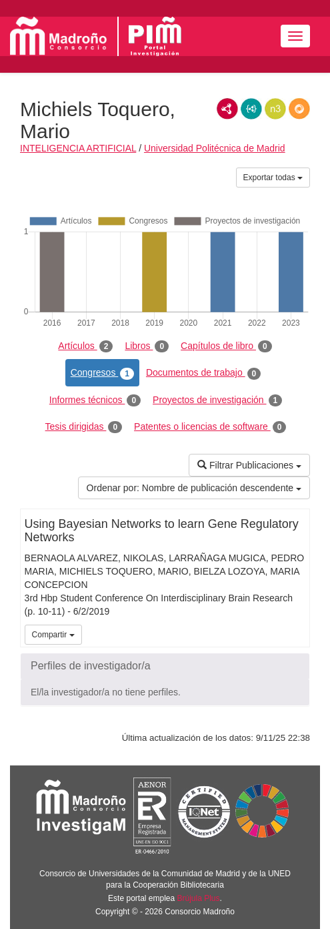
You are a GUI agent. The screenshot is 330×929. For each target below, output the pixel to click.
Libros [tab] (147, 346)
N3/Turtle (275, 108)
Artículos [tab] (85, 346)
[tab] (165, 666)
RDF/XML (227, 108)
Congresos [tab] (102, 373)
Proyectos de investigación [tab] (217, 400)
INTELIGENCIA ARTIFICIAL (78, 148)
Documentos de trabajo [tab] (203, 373)
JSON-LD (251, 108)
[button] (165, 666)
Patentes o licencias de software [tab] (210, 427)
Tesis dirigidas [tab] (84, 427)
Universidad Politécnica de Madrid (214, 148)
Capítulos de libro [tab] (226, 346)
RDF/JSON (299, 108)
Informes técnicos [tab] (95, 400)
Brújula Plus (198, 898)
